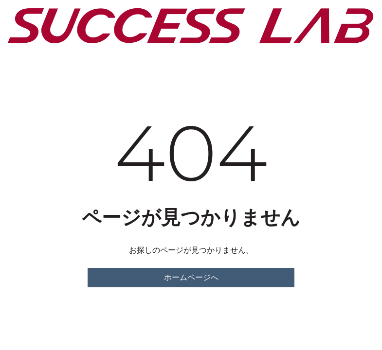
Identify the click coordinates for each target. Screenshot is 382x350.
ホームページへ (191, 277)
